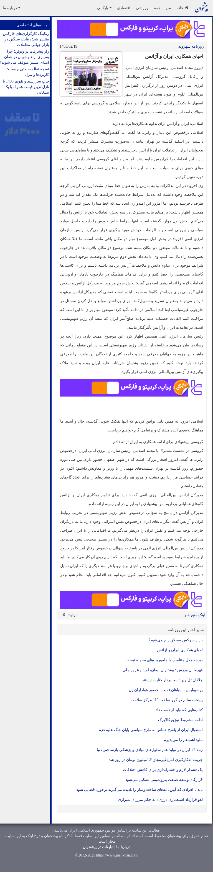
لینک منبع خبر (194, 615)
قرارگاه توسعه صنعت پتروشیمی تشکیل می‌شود (164, 780)
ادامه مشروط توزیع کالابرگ (180, 720)
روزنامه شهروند (191, 46)
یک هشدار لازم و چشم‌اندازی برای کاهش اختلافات (163, 770)
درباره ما (11, 8)
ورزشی (142, 8)
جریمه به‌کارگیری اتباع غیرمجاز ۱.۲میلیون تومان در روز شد (156, 760)
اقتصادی (123, 8)
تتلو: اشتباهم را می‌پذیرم (183, 740)
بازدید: (73, 615)
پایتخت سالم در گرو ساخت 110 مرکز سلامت (167, 700)
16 (63, 615)
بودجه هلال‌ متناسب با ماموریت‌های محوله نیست (164, 660)
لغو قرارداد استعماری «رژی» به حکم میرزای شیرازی (160, 800)
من (168, 8)
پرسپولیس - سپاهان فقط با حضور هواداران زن (166, 690)
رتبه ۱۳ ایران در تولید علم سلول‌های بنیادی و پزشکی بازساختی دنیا (150, 750)
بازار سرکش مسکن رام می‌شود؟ (175, 640)
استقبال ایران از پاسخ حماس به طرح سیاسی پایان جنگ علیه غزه (151, 730)
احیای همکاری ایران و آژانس (180, 650)
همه (157, 8)
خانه (182, 8)
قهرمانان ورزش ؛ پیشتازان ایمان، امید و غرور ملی (163, 670)
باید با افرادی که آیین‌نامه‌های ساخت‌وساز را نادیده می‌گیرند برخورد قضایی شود (139, 790)
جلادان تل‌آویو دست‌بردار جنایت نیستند (172, 680)
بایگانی (104, 8)
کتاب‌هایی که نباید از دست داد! (178, 710)
